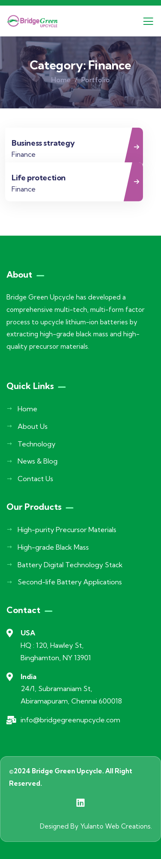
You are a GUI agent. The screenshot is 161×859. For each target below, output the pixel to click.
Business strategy (43, 143)
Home (61, 79)
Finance (24, 154)
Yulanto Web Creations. (116, 826)
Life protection (39, 178)
